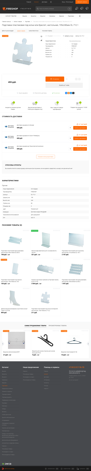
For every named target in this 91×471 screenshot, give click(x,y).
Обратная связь (8, 468)
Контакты (46, 382)
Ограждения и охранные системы (8, 424)
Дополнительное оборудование (10, 440)
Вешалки (4, 377)
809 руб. (15, 313)
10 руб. (65, 355)
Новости (46, 388)
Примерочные (5, 430)
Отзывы (46, 385)
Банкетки (4, 374)
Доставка (44, 2)
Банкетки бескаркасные (8, 417)
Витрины (4, 411)
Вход (63, 2)
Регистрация (69, 2)
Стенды (4, 408)
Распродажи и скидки (7, 451)
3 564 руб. (45, 284)
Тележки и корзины (7, 391)
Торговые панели (6, 394)
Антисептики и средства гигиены (10, 443)
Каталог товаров (10, 16)
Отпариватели (5, 420)
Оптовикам (47, 380)
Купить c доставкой (80, 128)
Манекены (4, 380)
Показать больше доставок (45, 156)
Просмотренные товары (57, 325)
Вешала (4, 371)
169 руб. (15, 284)
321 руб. (45, 255)
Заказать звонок (82, 2)
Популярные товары (7, 448)
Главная (28, 2)
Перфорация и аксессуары (9, 400)
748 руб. (15, 255)
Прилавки (4, 403)
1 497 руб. (76, 284)
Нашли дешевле (22, 93)
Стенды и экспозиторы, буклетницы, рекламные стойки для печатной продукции (10, 435)
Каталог (36, 2)
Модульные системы (7, 388)
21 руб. (7, 355)
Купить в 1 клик (64, 85)
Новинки (4, 446)
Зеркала (4, 382)
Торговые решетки (7, 397)
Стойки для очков (6, 414)
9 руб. (35, 355)
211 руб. (45, 313)
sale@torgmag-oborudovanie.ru (77, 372)
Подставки (5, 385)
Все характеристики (75, 41)
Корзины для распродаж (8, 428)
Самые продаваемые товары (35, 325)
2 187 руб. (76, 255)
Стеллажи (4, 406)
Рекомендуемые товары (8, 454)
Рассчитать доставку (40, 93)
